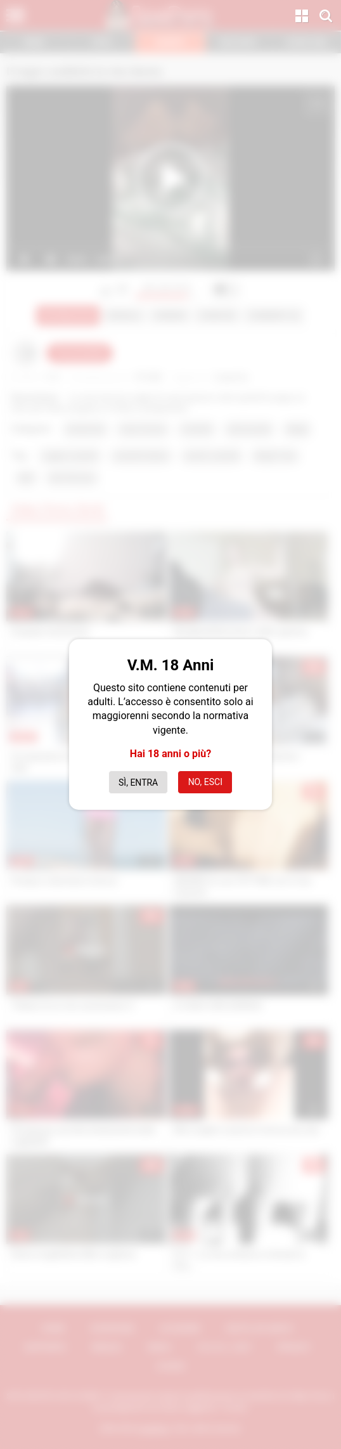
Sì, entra (138, 782)
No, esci (205, 782)
